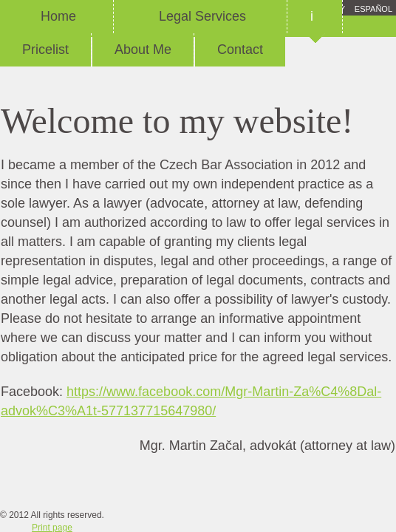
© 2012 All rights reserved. (52, 515)
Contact (240, 49)
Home (56, 16)
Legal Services (200, 16)
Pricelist (45, 49)
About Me (143, 49)
